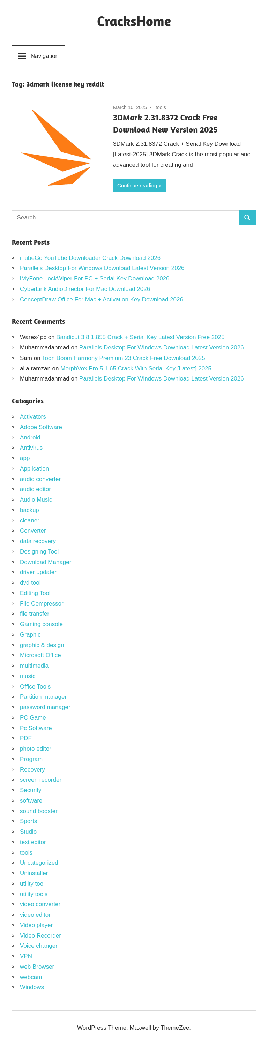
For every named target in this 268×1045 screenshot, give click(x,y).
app (25, 458)
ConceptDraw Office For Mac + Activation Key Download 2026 (101, 299)
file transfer (34, 613)
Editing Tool (35, 593)
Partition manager (43, 696)
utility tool (32, 883)
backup (29, 510)
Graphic (30, 634)
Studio (28, 831)
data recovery (38, 541)
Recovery (32, 769)
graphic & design (42, 645)
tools (161, 107)
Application (34, 468)
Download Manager (45, 562)
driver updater (38, 572)
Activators (33, 416)
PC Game (33, 717)
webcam (31, 977)
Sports (28, 821)
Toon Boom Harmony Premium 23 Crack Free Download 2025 (123, 358)
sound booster (39, 811)
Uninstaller (34, 873)
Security (30, 790)
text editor (33, 842)
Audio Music (36, 499)
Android (30, 437)
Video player (36, 925)
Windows (32, 987)
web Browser (37, 966)
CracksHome (134, 21)
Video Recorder (40, 935)
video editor (35, 914)
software (31, 800)
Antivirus (31, 447)
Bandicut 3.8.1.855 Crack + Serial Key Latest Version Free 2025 (140, 337)
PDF (26, 738)
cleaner (29, 520)
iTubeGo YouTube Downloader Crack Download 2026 (90, 258)
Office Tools (35, 686)
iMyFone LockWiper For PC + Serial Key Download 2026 (95, 278)
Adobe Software (41, 427)
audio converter (40, 479)
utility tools (33, 894)
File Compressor (42, 603)
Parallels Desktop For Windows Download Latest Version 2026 (102, 268)
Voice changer (39, 945)
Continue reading (137, 185)
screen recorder (40, 779)
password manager (45, 707)
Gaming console (41, 624)
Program (31, 759)
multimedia (34, 665)
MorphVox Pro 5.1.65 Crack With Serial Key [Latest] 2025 (135, 368)
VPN (26, 956)
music (27, 676)
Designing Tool (39, 551)
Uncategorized (39, 862)
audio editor (35, 489)
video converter (40, 904)
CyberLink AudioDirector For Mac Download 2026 (85, 289)
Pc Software (36, 728)
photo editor (35, 748)
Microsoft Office (40, 655)
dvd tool (30, 582)
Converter (33, 530)
